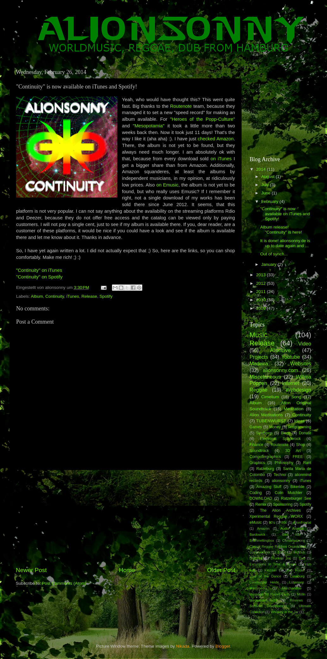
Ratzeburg (265, 469)
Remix (260, 504)
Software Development (268, 606)
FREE (298, 457)
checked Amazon (216, 138)
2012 (261, 283)
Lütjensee (296, 582)
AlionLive (280, 350)
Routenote (182, 106)
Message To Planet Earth (270, 594)
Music (258, 335)
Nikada (182, 646)
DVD (281, 552)
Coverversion (260, 552)
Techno (280, 475)
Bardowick (257, 534)
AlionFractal (302, 522)
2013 (261, 274)
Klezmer (270, 570)
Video (304, 343)
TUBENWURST (271, 420)
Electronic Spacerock (280, 438)
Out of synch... (274, 254)
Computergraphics (265, 457)
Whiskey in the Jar (285, 612)
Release (89, 296)
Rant (307, 463)
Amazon (263, 528)
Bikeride (297, 487)
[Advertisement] (125, 518)
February (270, 201)
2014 (261, 169)
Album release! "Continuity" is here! (281, 230)
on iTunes (221, 158)
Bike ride (291, 534)
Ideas (299, 420)
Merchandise (292, 588)
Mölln (301, 594)
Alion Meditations (266, 414)
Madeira (259, 363)
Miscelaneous (265, 377)
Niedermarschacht (263, 600)
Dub (302, 558)
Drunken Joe (281, 558)
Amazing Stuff (268, 487)
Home (127, 570)
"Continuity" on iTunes (39, 270)
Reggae (259, 390)
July (265, 184)
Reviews (296, 600)
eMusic (256, 522)
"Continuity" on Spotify (39, 276)
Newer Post (31, 570)
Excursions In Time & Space (273, 564)
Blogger (222, 646)
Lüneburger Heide (264, 582)
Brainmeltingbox (262, 540)
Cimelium (270, 396)
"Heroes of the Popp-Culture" (202, 119)
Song (296, 396)
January (269, 264)
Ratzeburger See (296, 498)
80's (272, 522)
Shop (300, 444)
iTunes (72, 296)
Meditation (293, 408)
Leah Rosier (295, 570)
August (268, 176)
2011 (261, 291)
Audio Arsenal (292, 528)
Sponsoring (283, 504)
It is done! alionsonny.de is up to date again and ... (285, 243)
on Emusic (167, 184)
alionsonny (281, 481)
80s (284, 522)
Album (37, 296)
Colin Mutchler (288, 493)
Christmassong (293, 540)
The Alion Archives (280, 510)
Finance (256, 444)
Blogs (285, 433)
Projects (259, 357)
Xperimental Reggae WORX (276, 516)
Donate (305, 433)
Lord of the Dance (265, 576)
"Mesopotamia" (148, 125)
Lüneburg (297, 576)
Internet (290, 383)
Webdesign (298, 390)
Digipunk (256, 558)
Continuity (54, 296)
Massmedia (258, 588)
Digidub (299, 552)
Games (256, 427)
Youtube (290, 357)
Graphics (257, 463)
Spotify (105, 296)
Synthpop (264, 433)
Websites (300, 363)
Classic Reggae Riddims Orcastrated (278, 546)
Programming (299, 427)
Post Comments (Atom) (64, 583)
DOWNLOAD (261, 498)
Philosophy (284, 463)
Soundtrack (259, 450)
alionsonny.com (280, 370)
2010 (261, 299)
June (266, 193)
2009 (261, 308)
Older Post (221, 570)
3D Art (293, 450)
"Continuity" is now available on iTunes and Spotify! (285, 213)
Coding (256, 493)
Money (275, 427)
